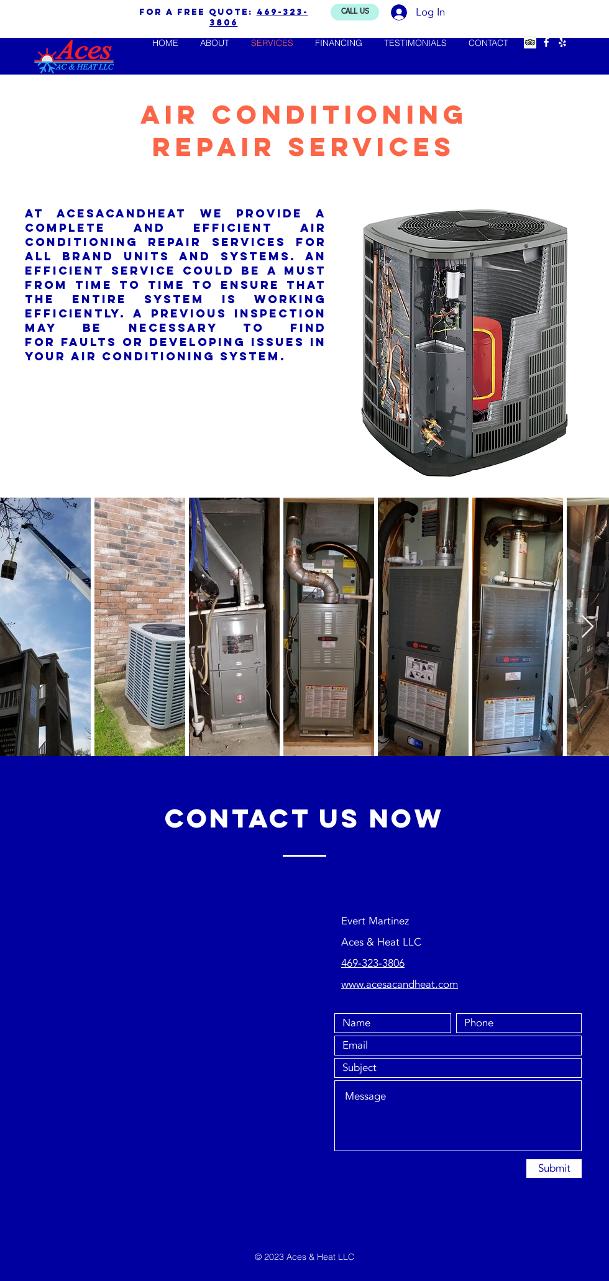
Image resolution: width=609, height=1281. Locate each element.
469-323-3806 (373, 963)
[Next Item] (587, 627)
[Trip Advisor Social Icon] (530, 42)
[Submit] (554, 1168)
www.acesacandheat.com (399, 984)
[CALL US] (355, 12)
